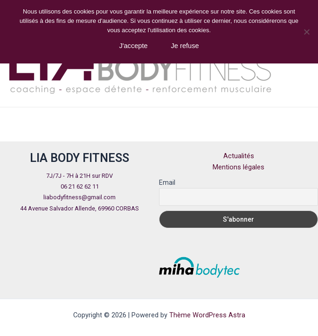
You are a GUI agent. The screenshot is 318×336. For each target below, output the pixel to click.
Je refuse (185, 45)
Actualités (238, 156)
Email (167, 182)
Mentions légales (238, 167)
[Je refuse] (306, 31)
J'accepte (133, 45)
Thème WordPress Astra (207, 315)
